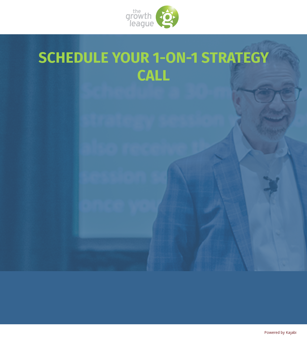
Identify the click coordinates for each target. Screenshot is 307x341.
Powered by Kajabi (280, 332)
